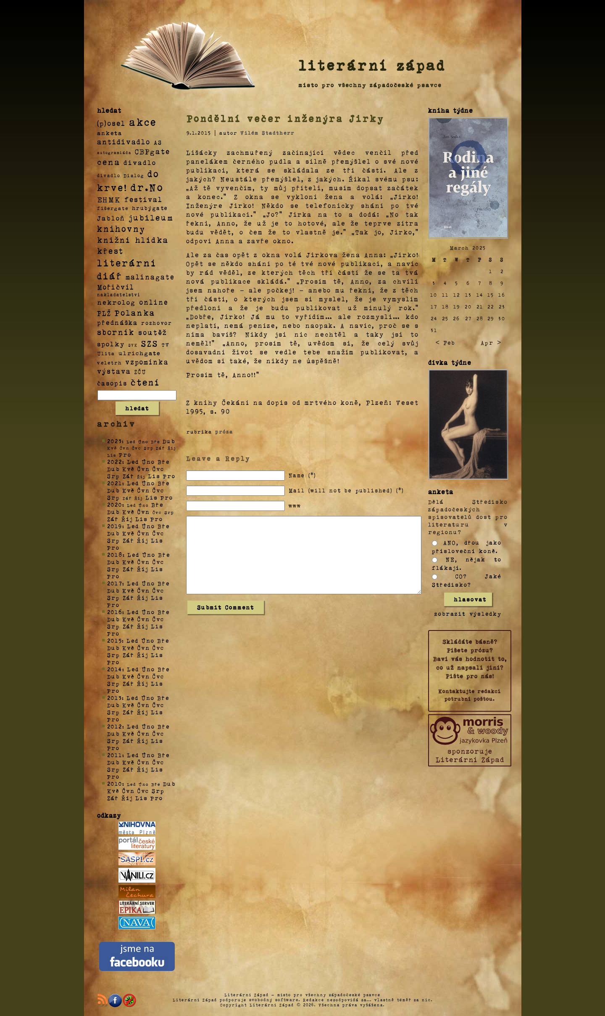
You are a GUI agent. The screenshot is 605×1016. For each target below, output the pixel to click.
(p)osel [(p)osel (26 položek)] (111, 123)
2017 (114, 583)
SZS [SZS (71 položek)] (149, 343)
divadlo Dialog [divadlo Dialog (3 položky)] (120, 175)
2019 (114, 525)
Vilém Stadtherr (267, 132)
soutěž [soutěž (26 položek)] (152, 332)
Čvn (143, 468)
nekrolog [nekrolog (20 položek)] (116, 302)
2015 (114, 640)
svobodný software (274, 999)
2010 (114, 783)
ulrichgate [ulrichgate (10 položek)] (139, 353)
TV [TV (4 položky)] (165, 344)
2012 (114, 726)
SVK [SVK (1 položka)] (133, 344)
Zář (128, 475)
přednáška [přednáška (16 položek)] (117, 322)
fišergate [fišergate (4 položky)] (113, 208)
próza (224, 431)
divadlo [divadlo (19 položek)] (140, 162)
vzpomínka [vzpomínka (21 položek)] (147, 361)
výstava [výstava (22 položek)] (114, 371)
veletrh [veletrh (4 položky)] (109, 362)
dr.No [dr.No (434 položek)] (147, 187)
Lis (154, 475)
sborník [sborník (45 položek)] (116, 332)
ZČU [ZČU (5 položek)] (140, 371)
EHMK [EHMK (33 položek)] (109, 199)
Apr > (491, 342)
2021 (114, 483)
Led (133, 461)
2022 (114, 461)
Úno (148, 461)
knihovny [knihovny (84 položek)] (121, 228)
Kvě (128, 468)
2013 (114, 697)
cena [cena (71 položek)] (108, 161)
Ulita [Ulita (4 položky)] (106, 353)
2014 (114, 669)
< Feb (445, 342)
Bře (164, 461)
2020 (114, 504)
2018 (115, 554)
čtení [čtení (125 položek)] (145, 382)
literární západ (372, 65)
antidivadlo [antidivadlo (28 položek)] (123, 141)
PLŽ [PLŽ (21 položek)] (104, 313)
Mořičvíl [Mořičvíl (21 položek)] (115, 286)
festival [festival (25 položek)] (143, 199)
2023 (114, 440)
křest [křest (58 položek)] (110, 250)
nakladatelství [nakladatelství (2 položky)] (119, 295)
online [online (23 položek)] (153, 302)
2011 (114, 754)
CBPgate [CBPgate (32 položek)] (152, 151)
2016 (114, 611)
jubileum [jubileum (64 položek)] (151, 217)
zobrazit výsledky (468, 613)
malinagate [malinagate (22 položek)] (150, 276)
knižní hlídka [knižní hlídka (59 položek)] (133, 239)
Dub (169, 440)
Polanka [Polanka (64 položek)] (135, 312)
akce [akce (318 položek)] (143, 121)
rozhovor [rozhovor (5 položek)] (156, 322)
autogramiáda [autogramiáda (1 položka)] (114, 152)
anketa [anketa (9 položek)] (109, 132)
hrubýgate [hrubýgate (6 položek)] (150, 207)
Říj (127, 518)
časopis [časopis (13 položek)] (112, 383)
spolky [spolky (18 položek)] (111, 343)
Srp (113, 475)
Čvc (158, 468)
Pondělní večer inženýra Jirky (285, 118)
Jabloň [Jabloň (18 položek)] (111, 217)
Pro (125, 454)
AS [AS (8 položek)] (158, 142)
